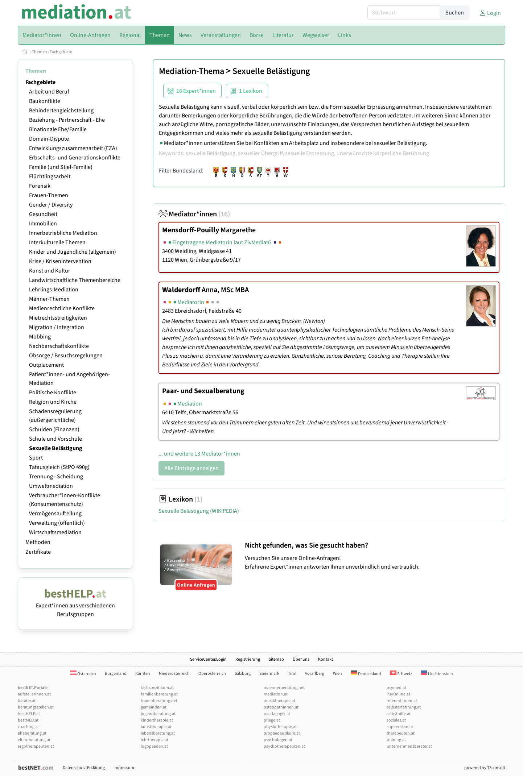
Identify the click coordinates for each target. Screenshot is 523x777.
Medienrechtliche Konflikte (62, 308)
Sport (36, 458)
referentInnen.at (402, 701)
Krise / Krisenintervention (60, 261)
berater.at (27, 701)
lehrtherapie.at (154, 740)
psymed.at (396, 688)
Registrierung (247, 659)
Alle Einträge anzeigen (191, 468)
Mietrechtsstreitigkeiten (58, 318)
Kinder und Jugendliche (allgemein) (72, 252)
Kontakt (325, 659)
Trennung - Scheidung (56, 477)
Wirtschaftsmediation (55, 532)
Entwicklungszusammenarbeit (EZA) (73, 148)
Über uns (301, 659)
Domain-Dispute (49, 139)
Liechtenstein (437, 674)
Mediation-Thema (191, 71)
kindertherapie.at (157, 720)
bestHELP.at (29, 714)
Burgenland (116, 673)
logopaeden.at (154, 746)
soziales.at (396, 720)
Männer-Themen (49, 299)
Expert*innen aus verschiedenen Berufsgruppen (75, 605)
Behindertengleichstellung (61, 111)
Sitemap (276, 659)
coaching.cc (28, 727)
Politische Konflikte (52, 392)
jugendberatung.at (158, 714)
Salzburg (243, 673)
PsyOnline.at (398, 694)
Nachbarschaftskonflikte (59, 346)
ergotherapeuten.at (36, 746)
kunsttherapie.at (156, 727)
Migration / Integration (56, 327)
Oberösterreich (212, 673)
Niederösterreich (174, 673)
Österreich (83, 674)
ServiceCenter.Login (208, 659)
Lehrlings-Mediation (53, 290)
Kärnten (142, 673)
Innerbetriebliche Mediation (63, 233)
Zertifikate (38, 552)
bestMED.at (28, 720)
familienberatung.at (159, 694)
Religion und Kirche (53, 402)
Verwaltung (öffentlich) (57, 523)
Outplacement (46, 365)
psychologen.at (278, 740)
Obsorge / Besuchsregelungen (66, 356)
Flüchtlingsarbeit (49, 176)
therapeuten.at (401, 733)
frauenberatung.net (159, 701)
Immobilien (43, 224)
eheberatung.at (32, 733)
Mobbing (40, 337)
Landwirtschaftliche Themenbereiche (74, 280)
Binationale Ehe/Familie (58, 129)
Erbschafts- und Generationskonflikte (74, 158)
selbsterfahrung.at (404, 707)
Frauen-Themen (48, 195)
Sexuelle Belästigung (55, 448)
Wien (337, 673)
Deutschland (366, 674)
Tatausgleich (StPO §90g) (59, 467)
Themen (39, 52)
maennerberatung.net (284, 688)
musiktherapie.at (279, 701)
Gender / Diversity (51, 205)
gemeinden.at (153, 707)
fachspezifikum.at (157, 688)
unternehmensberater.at (409, 746)
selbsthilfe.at (399, 714)
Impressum (124, 768)
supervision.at (400, 727)
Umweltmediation (51, 486)
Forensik (39, 186)
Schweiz (401, 674)
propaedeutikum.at (282, 733)
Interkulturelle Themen (57, 242)
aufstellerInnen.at (34, 694)
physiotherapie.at (280, 727)
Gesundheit (43, 214)
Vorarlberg (314, 673)
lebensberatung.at (158, 733)
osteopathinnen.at (281, 707)
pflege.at (272, 720)
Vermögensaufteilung (55, 514)
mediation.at (276, 694)
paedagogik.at (277, 714)
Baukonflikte (44, 101)
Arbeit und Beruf (49, 92)
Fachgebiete (61, 52)
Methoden (37, 542)
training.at (396, 740)
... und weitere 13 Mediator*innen (199, 454)
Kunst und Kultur (49, 271)
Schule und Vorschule (55, 439)
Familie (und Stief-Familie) (60, 167)
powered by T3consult (484, 768)
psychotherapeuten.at (284, 746)
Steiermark (269, 673)
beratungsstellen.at (36, 707)
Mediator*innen (194, 214)
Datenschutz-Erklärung (84, 768)
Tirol (292, 673)
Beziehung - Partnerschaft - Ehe (67, 120)
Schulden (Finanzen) (54, 429)
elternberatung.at (34, 740)
